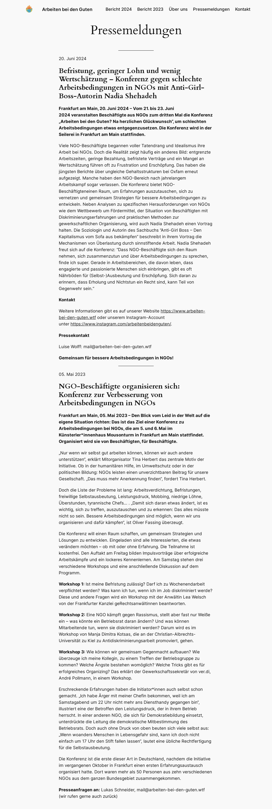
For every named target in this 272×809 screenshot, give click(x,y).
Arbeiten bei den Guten (67, 9)
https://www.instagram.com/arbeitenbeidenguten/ (120, 323)
